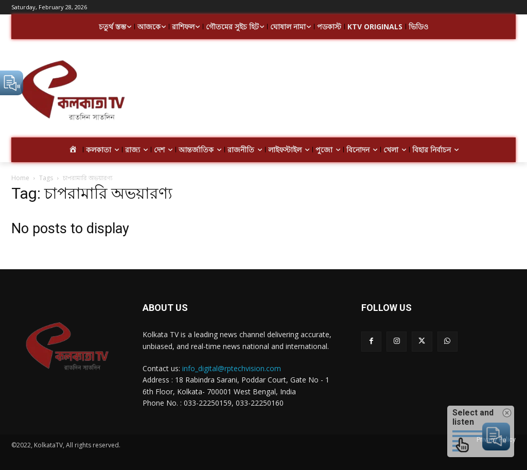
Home (20, 177)
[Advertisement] (324, 92)
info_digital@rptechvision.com (231, 368)
